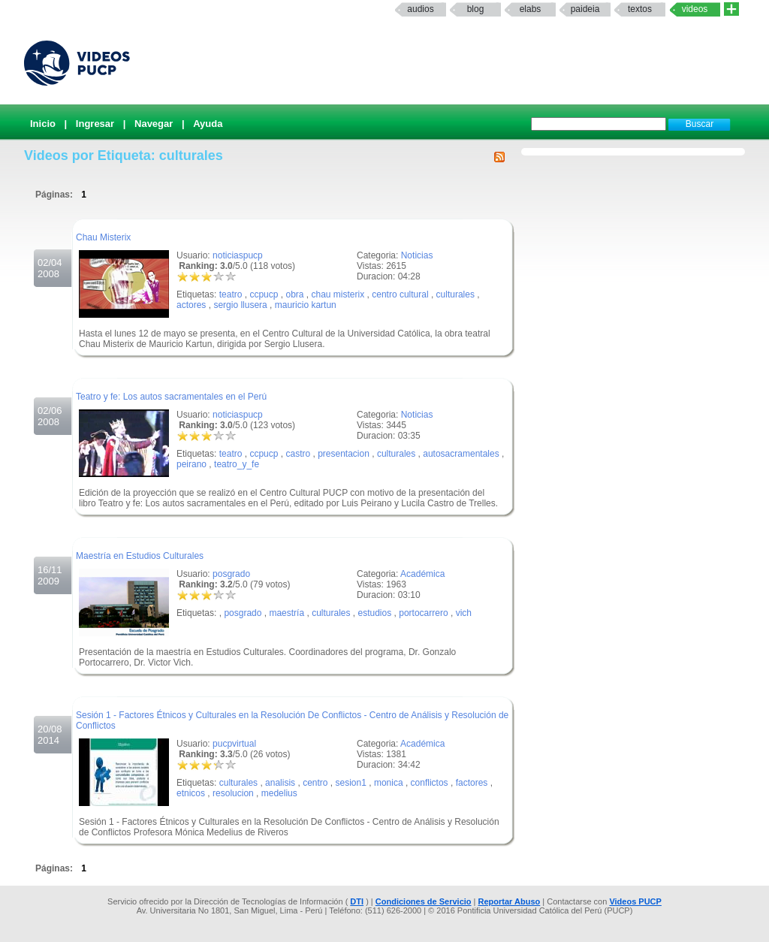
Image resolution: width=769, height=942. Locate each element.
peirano (191, 464)
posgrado (231, 574)
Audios (420, 9)
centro (315, 782)
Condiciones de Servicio (423, 901)
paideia (585, 9)
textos (640, 9)
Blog (475, 9)
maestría (286, 613)
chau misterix (338, 294)
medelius (279, 793)
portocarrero (423, 613)
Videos (695, 9)
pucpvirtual (234, 743)
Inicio (43, 123)
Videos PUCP (635, 901)
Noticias (417, 255)
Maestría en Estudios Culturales (140, 556)
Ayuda (207, 123)
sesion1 (351, 782)
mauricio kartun (305, 305)
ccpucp (263, 294)
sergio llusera (240, 305)
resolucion (233, 793)
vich (464, 613)
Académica (422, 574)
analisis (280, 782)
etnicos (190, 793)
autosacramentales (461, 453)
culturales (455, 294)
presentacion (343, 453)
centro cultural (400, 294)
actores (191, 305)
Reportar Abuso (509, 901)
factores (472, 782)
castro (297, 453)
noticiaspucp (238, 255)
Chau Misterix (103, 237)
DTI (356, 901)
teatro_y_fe (236, 464)
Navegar (153, 123)
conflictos (429, 782)
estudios (375, 613)
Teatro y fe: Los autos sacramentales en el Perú (171, 396)
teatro (231, 294)
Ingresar (95, 123)
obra (294, 294)
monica (388, 782)
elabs (530, 9)
